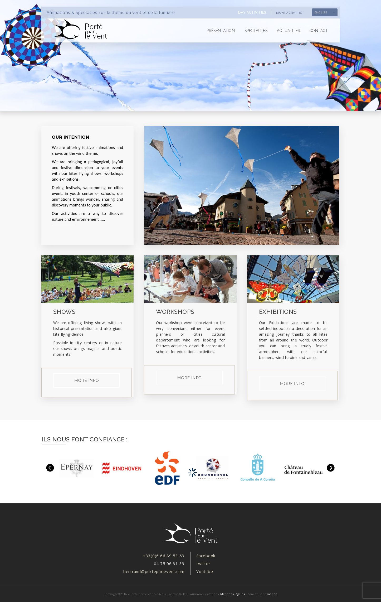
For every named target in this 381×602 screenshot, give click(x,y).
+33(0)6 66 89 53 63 (163, 555)
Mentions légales (232, 594)
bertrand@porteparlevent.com (153, 571)
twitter (203, 563)
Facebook (205, 555)
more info (86, 380)
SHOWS (64, 311)
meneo (272, 594)
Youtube (204, 571)
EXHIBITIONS (278, 311)
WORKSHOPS (175, 311)
